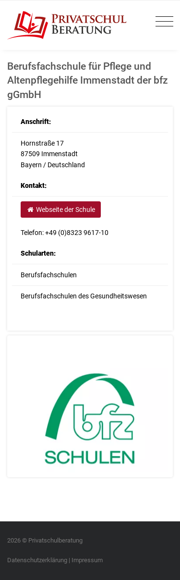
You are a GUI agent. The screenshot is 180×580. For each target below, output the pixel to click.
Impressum (87, 560)
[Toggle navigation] (162, 22)
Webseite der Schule (60, 209)
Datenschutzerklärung (37, 560)
